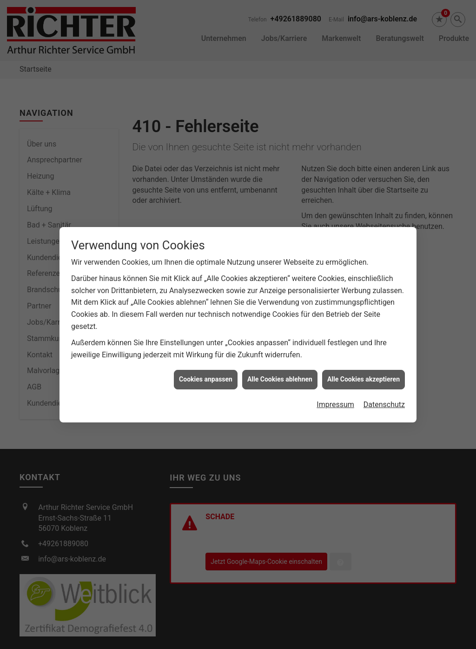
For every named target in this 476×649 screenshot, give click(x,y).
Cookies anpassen (205, 373)
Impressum (335, 398)
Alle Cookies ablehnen (279, 373)
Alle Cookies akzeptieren (363, 373)
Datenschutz (384, 398)
